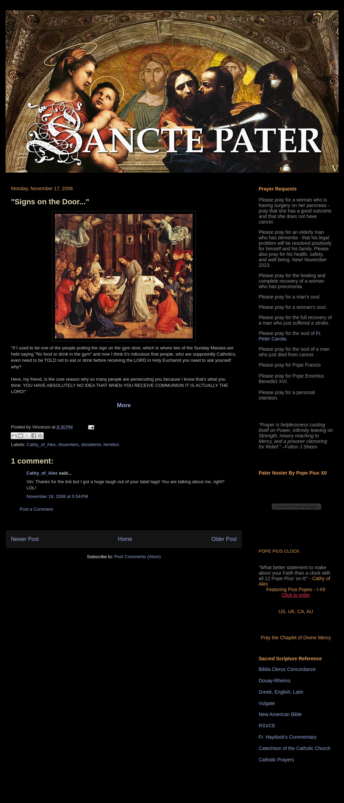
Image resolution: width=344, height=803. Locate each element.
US (282, 611)
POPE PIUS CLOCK (279, 551)
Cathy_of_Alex (41, 444)
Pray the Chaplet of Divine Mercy (296, 637)
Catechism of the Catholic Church (295, 748)
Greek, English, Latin (281, 692)
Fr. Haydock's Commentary (287, 737)
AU (310, 611)
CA (300, 611)
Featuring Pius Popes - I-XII (295, 589)
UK (291, 611)
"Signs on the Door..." (50, 201)
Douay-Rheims (275, 680)
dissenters (68, 444)
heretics (111, 444)
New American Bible (280, 714)
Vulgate (267, 703)
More (124, 405)
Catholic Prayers (276, 759)
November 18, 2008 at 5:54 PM (57, 496)
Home (125, 539)
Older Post (224, 539)
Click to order (296, 595)
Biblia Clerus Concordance (287, 669)
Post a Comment (36, 509)
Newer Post (25, 539)
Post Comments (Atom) (137, 556)
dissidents (91, 444)
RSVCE (267, 725)
